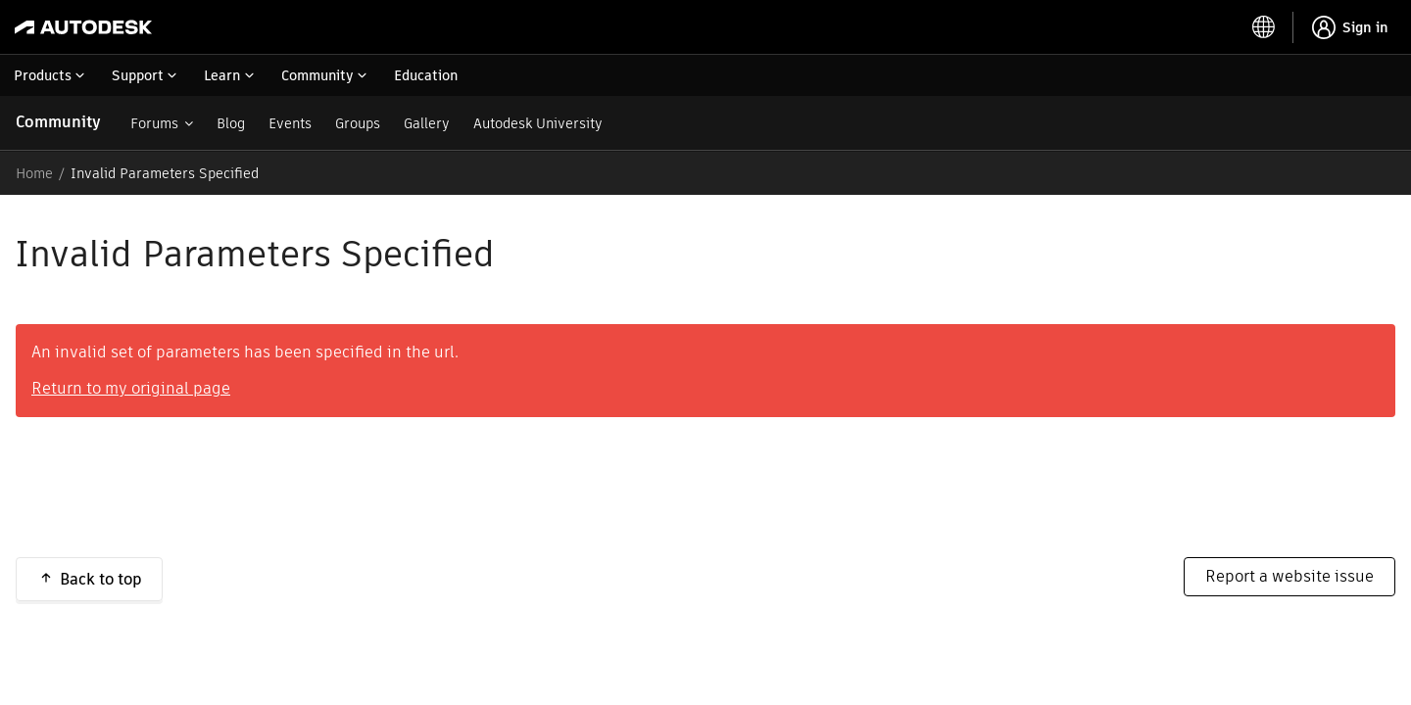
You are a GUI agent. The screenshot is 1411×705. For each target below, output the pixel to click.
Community (58, 122)
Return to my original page (130, 388)
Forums (154, 123)
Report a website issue (1289, 576)
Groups (357, 123)
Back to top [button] (101, 579)
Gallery (427, 123)
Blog (231, 123)
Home (34, 173)
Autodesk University (538, 123)
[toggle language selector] (1264, 27)
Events (290, 123)
